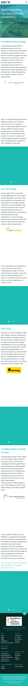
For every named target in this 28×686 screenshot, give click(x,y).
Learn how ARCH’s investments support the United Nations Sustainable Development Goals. (14, 565)
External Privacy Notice (7, 642)
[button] (10, 181)
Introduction (18, 635)
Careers (17, 642)
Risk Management (6, 655)
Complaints (4, 641)
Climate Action (5, 659)
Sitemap (6, 681)
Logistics (17, 659)
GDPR (2, 639)
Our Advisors (18, 639)
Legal (2, 637)
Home (2, 635)
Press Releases (19, 666)
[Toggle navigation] (26, 2)
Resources (18, 655)
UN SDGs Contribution (7, 657)
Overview (17, 654)
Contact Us (4, 648)
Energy (17, 657)
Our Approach (5, 654)
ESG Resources (5, 661)
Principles (17, 641)
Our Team (17, 637)
